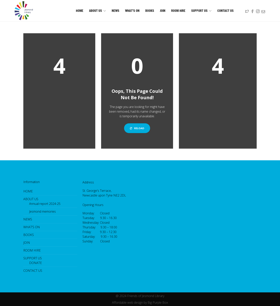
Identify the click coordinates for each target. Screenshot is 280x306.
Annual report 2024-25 (44, 204)
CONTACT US (225, 11)
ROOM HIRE (178, 11)
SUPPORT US (199, 11)
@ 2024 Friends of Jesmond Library (140, 296)
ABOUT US (95, 11)
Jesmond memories (42, 211)
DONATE (35, 263)
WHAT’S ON (132, 11)
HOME (79, 11)
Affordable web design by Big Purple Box (140, 302)
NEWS (115, 11)
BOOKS (149, 11)
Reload (137, 128)
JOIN (162, 11)
